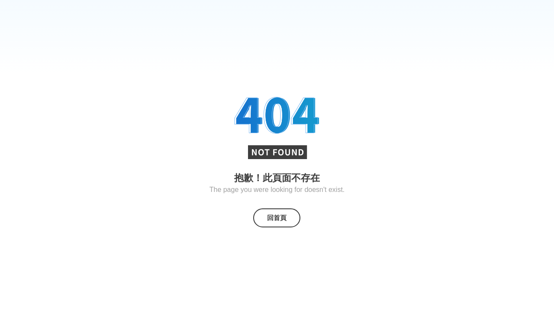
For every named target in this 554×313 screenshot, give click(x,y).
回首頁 (277, 217)
